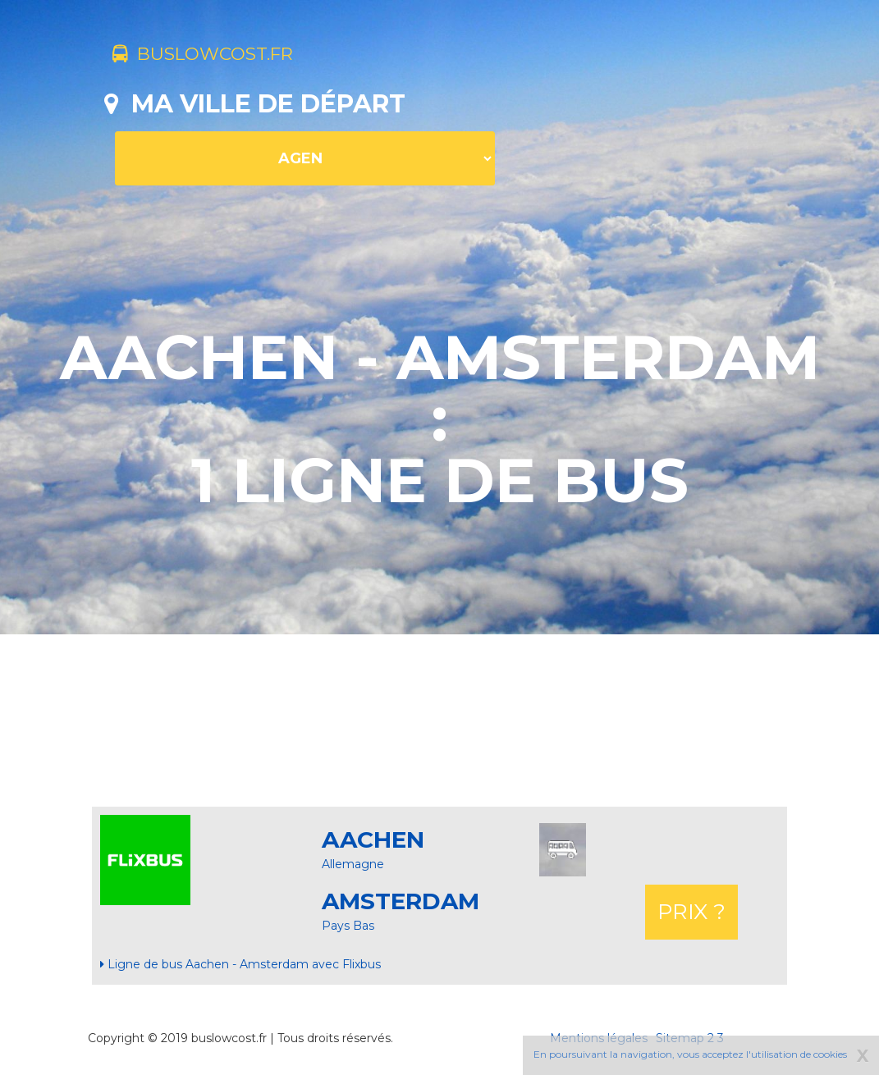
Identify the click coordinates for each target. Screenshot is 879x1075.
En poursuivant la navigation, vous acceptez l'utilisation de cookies (690, 1054)
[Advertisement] (439, 720)
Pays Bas (348, 925)
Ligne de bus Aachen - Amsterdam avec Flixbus (240, 964)
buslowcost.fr (221, 56)
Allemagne (353, 864)
